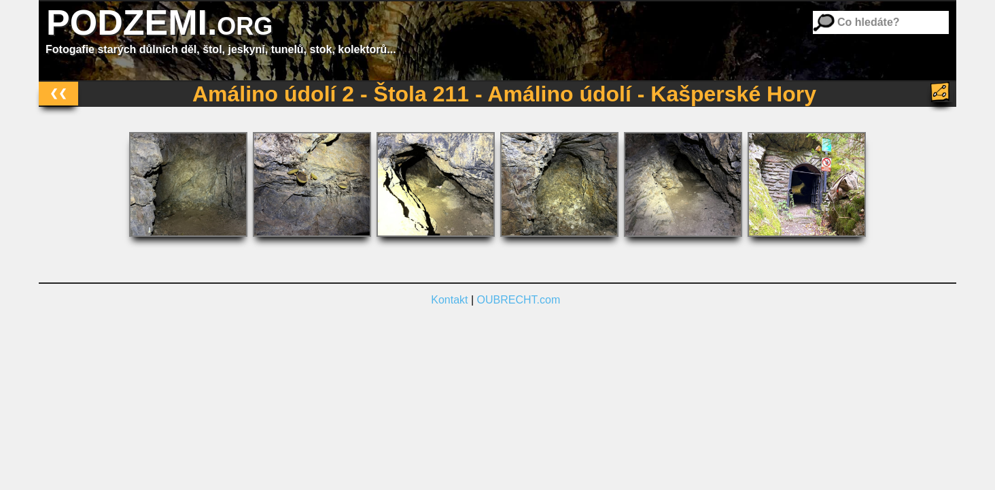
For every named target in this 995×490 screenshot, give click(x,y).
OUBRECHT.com (519, 300)
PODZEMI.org (159, 22)
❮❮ (58, 93)
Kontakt (449, 300)
